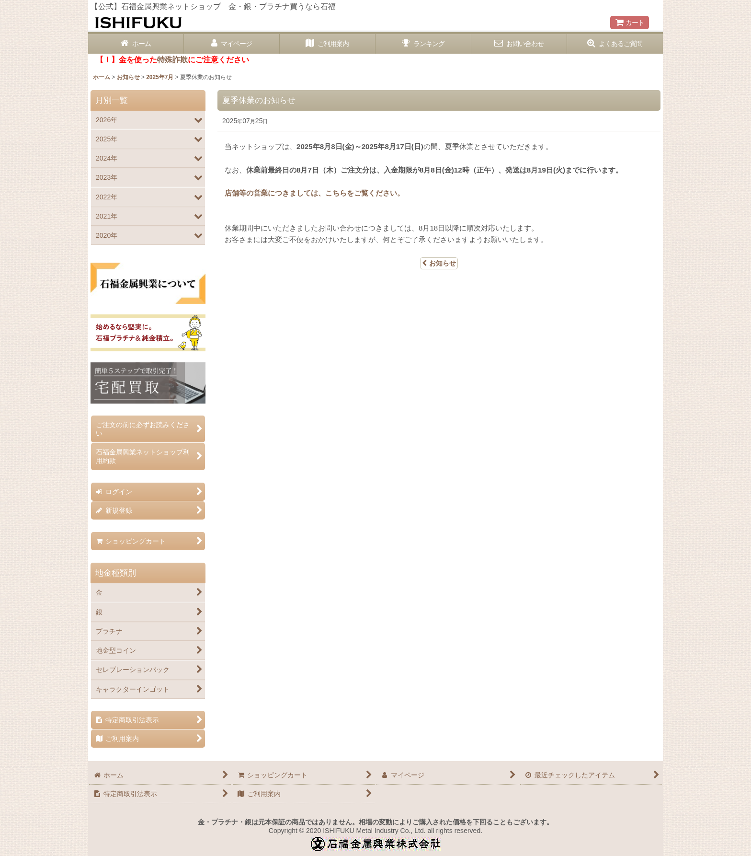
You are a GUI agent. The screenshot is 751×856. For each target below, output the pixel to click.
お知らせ (439, 263)
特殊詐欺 (172, 60)
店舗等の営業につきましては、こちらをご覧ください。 (314, 193)
